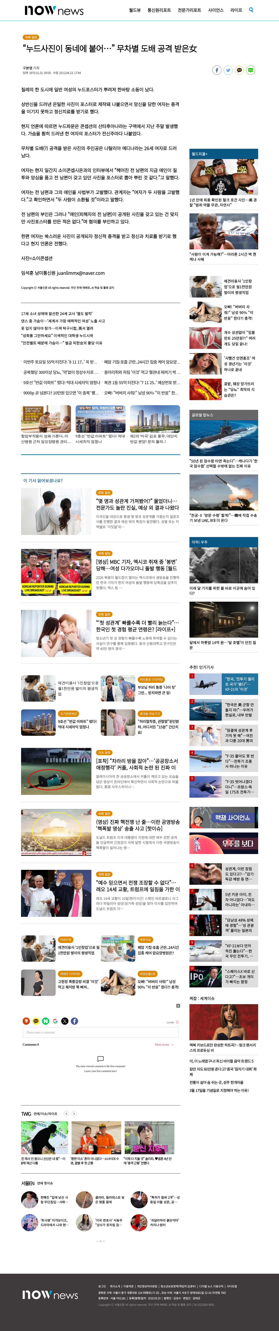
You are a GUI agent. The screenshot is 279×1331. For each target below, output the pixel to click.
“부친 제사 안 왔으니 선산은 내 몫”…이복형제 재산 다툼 (44, 1160)
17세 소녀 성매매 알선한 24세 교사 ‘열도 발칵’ (57, 313)
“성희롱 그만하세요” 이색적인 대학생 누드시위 (57, 335)
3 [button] (104, 1241)
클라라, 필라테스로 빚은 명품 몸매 (109, 1199)
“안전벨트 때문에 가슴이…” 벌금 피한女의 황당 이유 (61, 343)
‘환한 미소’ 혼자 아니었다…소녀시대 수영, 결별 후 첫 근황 (97, 1160)
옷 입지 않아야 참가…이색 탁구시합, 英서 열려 (57, 328)
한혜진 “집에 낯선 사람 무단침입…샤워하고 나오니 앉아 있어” (54, 1202)
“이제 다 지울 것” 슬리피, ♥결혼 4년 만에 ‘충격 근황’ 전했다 (150, 1160)
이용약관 (128, 1286)
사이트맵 (232, 1286)
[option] (44, 1144)
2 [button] (100, 1241)
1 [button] (97, 1241)
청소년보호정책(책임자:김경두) (178, 1286)
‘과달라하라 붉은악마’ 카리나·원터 (164, 1222)
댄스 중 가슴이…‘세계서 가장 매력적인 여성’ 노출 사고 (63, 321)
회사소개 (115, 1286)
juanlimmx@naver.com (81, 273)
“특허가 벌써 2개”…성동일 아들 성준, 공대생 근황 (165, 1202)
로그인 (102, 1286)
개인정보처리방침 (147, 1286)
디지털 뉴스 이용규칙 (211, 1286)
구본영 (27, 68)
